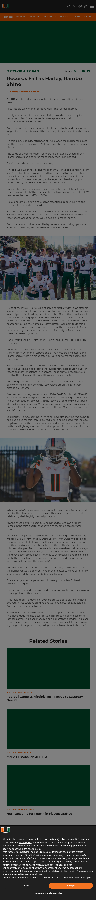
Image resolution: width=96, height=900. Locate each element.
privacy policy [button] (25, 842)
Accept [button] (71, 885)
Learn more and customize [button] (48, 893)
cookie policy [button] (34, 849)
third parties (59, 852)
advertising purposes (22, 861)
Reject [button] (25, 885)
